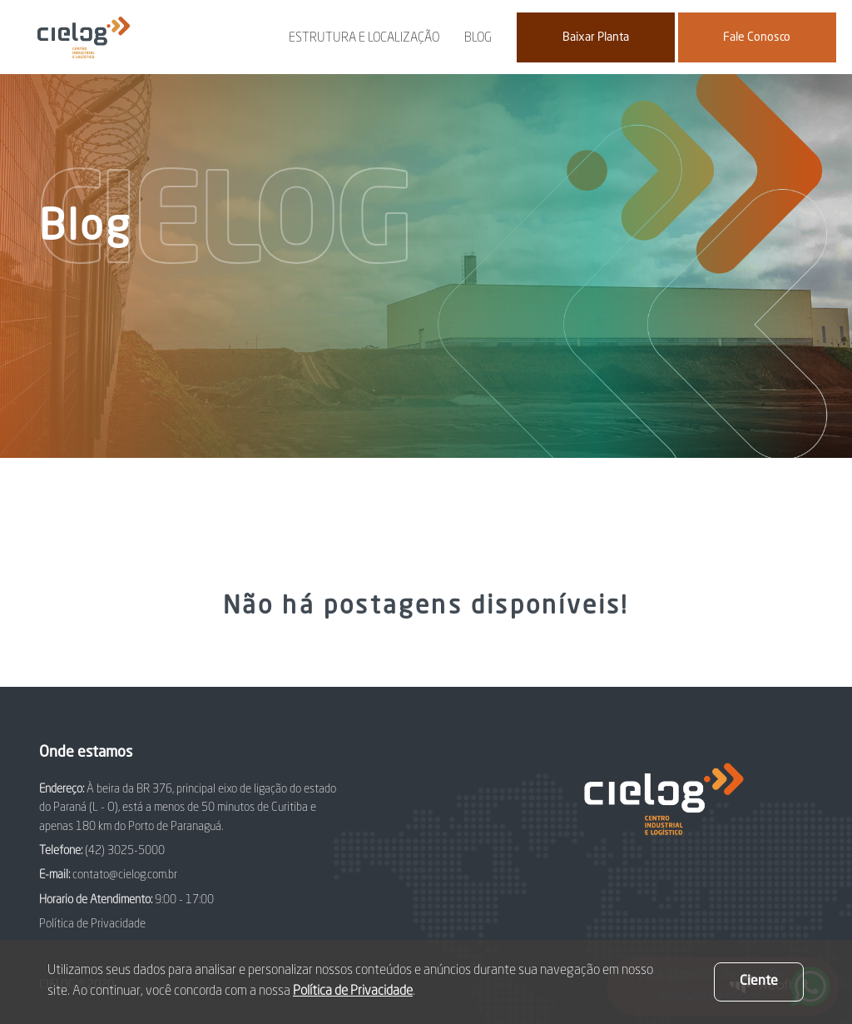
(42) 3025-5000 (125, 851)
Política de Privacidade (92, 924)
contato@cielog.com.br (124, 875)
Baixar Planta (595, 37)
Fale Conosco (756, 37)
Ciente (759, 981)
